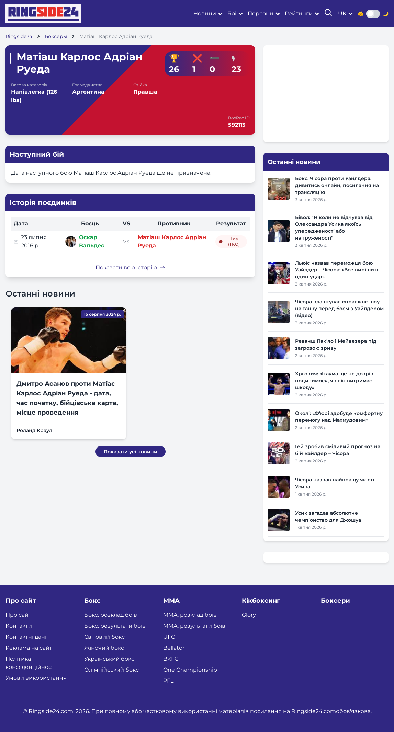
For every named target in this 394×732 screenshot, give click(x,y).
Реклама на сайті (29, 647)
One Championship (190, 669)
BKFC (171, 658)
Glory (249, 615)
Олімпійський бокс (111, 669)
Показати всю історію (130, 267)
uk (342, 13)
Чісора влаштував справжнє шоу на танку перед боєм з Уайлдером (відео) (339, 308)
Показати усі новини (130, 452)
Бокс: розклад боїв (110, 615)
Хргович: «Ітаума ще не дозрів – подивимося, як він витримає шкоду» (336, 381)
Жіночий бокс (104, 647)
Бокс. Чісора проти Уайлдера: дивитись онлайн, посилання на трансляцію (337, 185)
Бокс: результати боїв (115, 626)
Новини (204, 13)
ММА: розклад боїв (190, 615)
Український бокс (109, 658)
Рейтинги (299, 13)
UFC (169, 637)
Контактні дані (25, 637)
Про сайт (18, 615)
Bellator (173, 647)
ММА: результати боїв (194, 626)
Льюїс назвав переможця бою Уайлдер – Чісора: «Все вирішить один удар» (337, 270)
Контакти (18, 626)
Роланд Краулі (35, 430)
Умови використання (36, 678)
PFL (168, 680)
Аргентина (88, 92)
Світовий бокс (104, 637)
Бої (231, 13)
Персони (260, 13)
